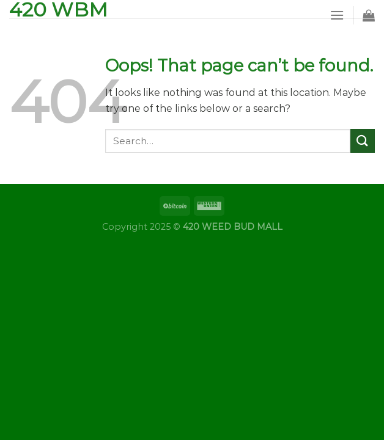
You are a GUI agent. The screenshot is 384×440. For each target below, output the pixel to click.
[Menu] (337, 15)
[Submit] (362, 141)
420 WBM (58, 10)
